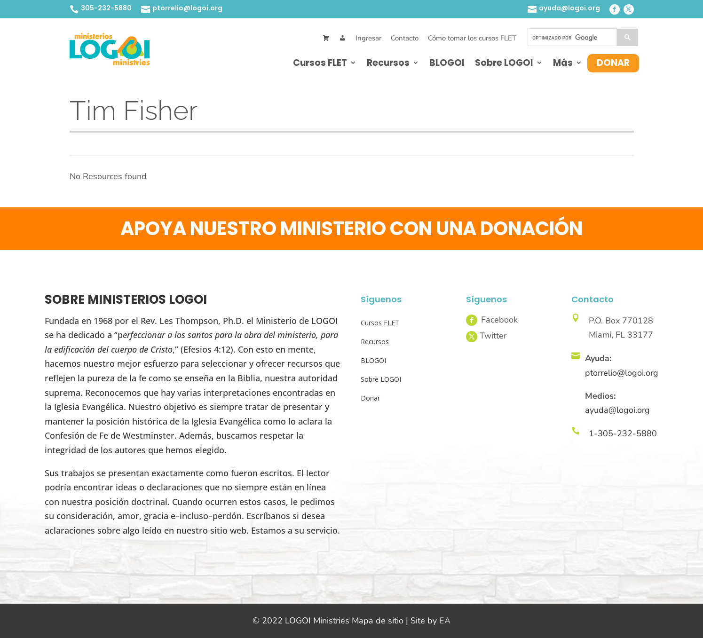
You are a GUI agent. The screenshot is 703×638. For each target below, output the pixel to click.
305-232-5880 (106, 8)
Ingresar (368, 38)
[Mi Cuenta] (342, 38)
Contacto (405, 38)
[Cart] (326, 38)
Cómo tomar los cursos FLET (472, 38)
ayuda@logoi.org (569, 8)
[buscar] (571, 37)
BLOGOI (447, 62)
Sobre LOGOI (504, 62)
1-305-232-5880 (623, 433)
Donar (613, 62)
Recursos (388, 62)
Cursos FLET (320, 62)
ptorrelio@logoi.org (187, 8)
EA (444, 620)
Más (563, 62)
